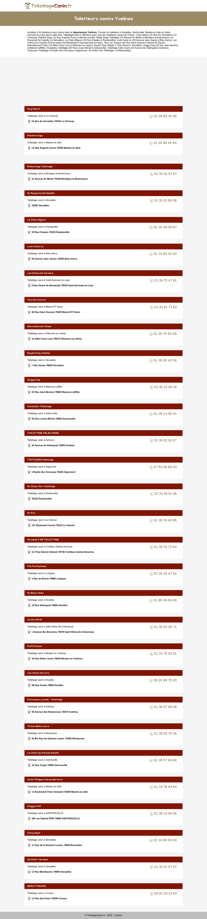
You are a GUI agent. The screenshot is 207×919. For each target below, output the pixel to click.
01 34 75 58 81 (166, 653)
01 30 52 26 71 (166, 627)
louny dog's (33, 833)
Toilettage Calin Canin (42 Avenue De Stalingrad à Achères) (138, 48)
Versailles (126, 32)
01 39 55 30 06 (166, 116)
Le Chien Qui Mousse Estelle (43, 753)
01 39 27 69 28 (166, 707)
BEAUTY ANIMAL (36, 886)
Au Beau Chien (35, 593)
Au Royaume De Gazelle (41, 193)
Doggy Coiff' (34, 806)
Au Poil (31, 513)
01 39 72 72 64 (166, 547)
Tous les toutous (36, 300)
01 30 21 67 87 (166, 866)
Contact (118, 915)
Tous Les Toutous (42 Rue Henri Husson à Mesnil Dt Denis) (134, 42)
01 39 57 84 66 (166, 760)
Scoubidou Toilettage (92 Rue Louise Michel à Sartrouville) (76, 48)
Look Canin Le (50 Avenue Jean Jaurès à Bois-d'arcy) (144, 40)
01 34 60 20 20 (166, 253)
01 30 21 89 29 (166, 200)
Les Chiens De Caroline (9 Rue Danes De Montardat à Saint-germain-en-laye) (102, 41)
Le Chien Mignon (36, 220)
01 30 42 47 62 (166, 573)
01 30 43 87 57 (166, 173)
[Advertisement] (103, 81)
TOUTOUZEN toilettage (40, 460)
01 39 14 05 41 (166, 413)
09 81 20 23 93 (166, 893)
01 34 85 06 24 (166, 840)
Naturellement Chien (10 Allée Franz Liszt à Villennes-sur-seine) (60, 45)
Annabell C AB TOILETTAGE (43, 540)
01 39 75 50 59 (166, 333)
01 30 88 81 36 (166, 493)
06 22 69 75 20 (166, 680)
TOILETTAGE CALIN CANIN (43, 433)
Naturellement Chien (39, 326)
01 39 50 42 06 (166, 360)
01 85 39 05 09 (166, 600)
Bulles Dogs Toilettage (40, 166)
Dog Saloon (33, 109)
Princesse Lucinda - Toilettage (44, 699)
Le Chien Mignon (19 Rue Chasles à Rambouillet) (90, 40)
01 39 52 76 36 (166, 733)
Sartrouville (138, 32)
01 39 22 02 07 (166, 440)
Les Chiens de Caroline (40, 273)
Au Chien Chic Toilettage (41, 486)
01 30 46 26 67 (166, 227)
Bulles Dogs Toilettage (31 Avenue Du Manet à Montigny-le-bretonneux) (132, 37)
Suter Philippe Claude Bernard (45, 779)
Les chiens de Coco (38, 673)
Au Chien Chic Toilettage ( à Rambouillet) (110, 50)
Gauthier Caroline (37, 859)
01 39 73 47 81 (166, 280)
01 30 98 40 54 (166, 142)
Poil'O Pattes (34, 646)
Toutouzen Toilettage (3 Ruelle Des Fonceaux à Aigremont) (57, 50)
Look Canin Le (35, 246)
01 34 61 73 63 (166, 307)
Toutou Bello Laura (38, 726)
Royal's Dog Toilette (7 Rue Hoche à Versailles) (118, 45)
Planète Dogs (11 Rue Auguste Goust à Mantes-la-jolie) (66, 37)
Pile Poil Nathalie (36, 566)
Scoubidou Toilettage (39, 406)
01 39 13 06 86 (166, 813)
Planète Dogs (35, 135)
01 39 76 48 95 (166, 520)
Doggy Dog (33, 380)
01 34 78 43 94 (166, 786)
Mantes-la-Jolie (153, 32)
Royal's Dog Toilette (38, 353)
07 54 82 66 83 (166, 467)
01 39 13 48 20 (166, 387)
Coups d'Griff (34, 619)
